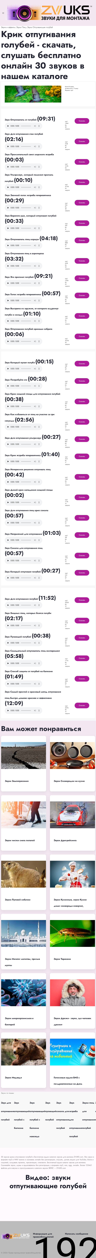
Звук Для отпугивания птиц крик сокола (26, 510)
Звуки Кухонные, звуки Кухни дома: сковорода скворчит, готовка (70, 906)
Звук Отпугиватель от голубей (21, 119)
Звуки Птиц (21, 27)
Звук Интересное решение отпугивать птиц (28, 469)
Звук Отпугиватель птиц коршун (22, 239)
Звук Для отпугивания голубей (21, 599)
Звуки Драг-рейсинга (65, 840)
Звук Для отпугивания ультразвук (23, 438)
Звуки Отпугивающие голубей (40, 27)
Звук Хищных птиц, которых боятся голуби (28, 613)
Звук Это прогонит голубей (19, 277)
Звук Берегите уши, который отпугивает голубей (30, 215)
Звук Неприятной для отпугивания (24, 534)
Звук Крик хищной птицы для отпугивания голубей (32, 394)
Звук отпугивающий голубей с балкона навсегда (37, 1119)
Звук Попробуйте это (16, 379)
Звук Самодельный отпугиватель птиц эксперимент (32, 650)
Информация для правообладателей (43, 1235)
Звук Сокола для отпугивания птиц (23, 548)
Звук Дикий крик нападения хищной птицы (29, 490)
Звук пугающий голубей (50, 1111)
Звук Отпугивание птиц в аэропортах (24, 253)
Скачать (82, 121)
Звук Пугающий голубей (18, 636)
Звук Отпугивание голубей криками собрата (28, 329)
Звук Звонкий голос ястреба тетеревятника (28, 195)
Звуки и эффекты (8, 27)
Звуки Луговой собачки (17, 899)
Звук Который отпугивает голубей (23, 571)
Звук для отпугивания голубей (7, 1111)
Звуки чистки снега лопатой (20, 840)
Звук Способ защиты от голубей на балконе (29, 671)
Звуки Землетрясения (16, 781)
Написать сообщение (76, 1233)
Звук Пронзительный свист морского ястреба (29, 154)
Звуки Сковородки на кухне (69, 781)
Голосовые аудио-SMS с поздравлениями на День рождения (68, 1084)
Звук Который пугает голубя (20, 362)
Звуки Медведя (13, 1077)
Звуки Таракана (62, 959)
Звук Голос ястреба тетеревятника (23, 294)
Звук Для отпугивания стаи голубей (24, 134)
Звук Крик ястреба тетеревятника (23, 455)
